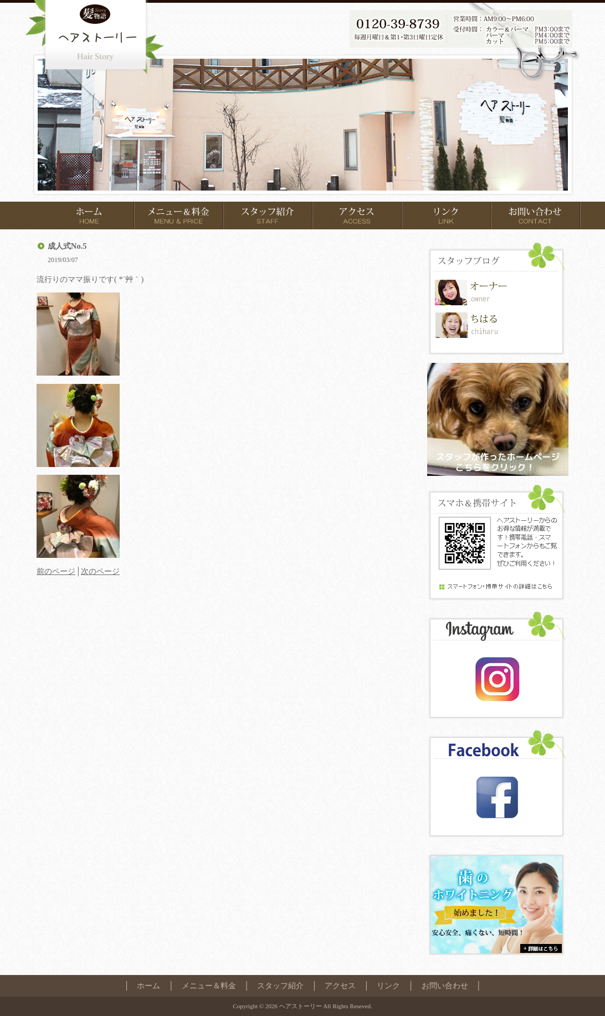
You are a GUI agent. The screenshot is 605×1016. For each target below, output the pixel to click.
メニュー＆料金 (209, 985)
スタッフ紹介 (280, 985)
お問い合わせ (445, 985)
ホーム (148, 985)
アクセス (340, 985)
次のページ (100, 571)
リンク (388, 985)
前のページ (56, 571)
